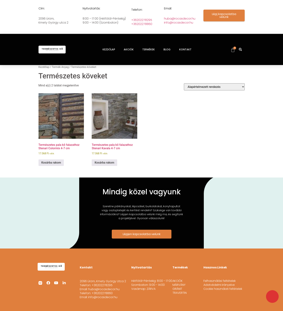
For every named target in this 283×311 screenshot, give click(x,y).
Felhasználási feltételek (219, 281)
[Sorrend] (214, 86)
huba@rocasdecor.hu (179, 18)
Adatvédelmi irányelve (219, 285)
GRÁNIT (177, 289)
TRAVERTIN (180, 293)
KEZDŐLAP (109, 49)
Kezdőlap (44, 67)
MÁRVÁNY (179, 285)
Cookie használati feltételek (222, 289)
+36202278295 (141, 20)
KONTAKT (185, 49)
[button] (240, 49)
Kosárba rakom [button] (51, 162)
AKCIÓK (129, 49)
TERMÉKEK (148, 49)
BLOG (167, 49)
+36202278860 (141, 24)
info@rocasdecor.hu (178, 22)
